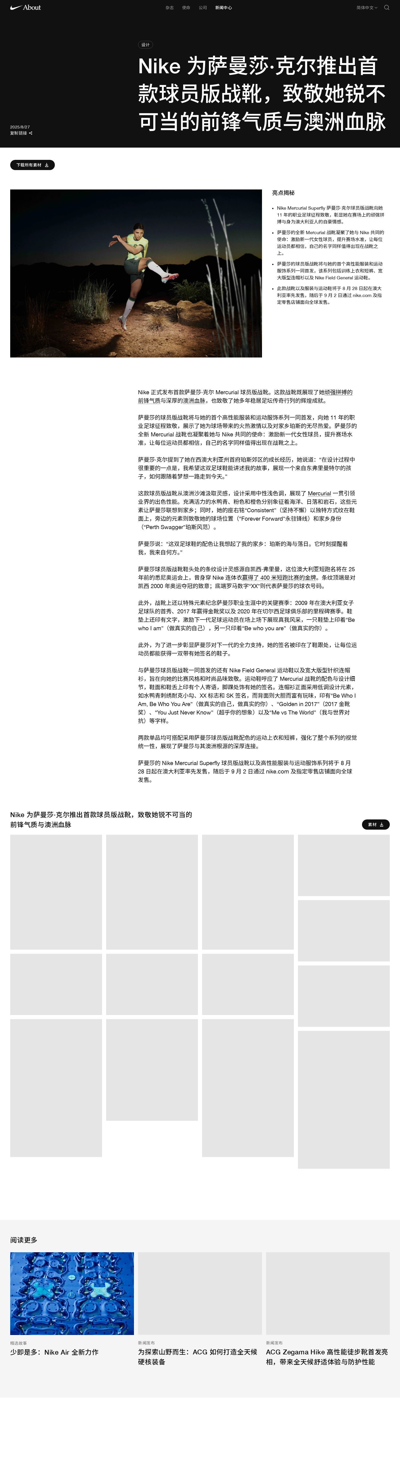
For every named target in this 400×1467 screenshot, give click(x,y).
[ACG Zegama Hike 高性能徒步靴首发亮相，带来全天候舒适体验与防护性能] (328, 1309)
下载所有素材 (33, 165)
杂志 (170, 7)
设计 (145, 44)
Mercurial (319, 493)
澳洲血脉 (194, 400)
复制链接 (21, 133)
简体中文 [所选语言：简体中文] (367, 8)
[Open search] (387, 7)
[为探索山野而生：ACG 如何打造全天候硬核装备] (200, 1309)
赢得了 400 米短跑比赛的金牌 (279, 577)
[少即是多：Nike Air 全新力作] (72, 1304)
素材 (376, 824)
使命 (186, 7)
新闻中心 (223, 7)
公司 (203, 7)
